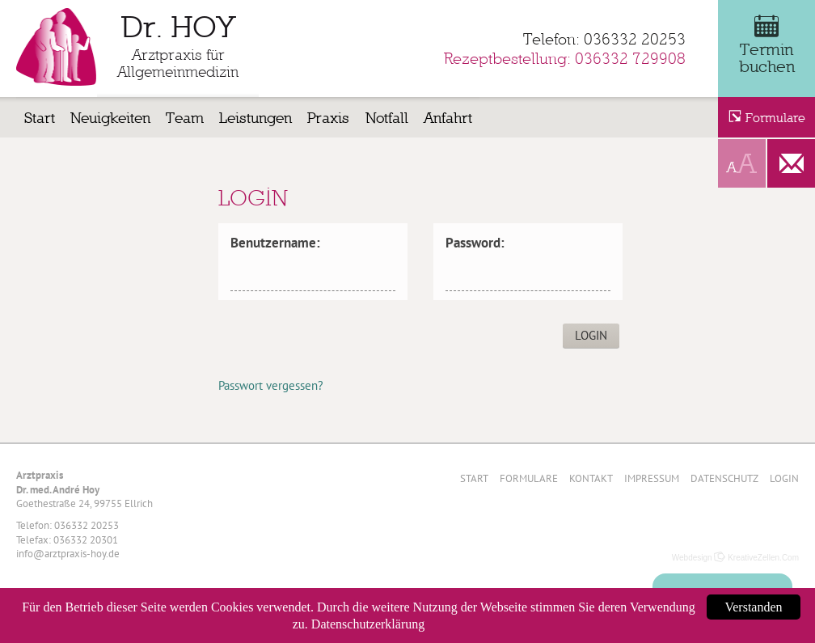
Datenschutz (724, 478)
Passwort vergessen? (270, 385)
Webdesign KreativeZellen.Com (735, 557)
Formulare (529, 478)
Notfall (386, 117)
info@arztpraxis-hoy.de (68, 554)
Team (185, 117)
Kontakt (591, 478)
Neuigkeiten (110, 117)
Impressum (651, 478)
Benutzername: (275, 243)
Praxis (328, 117)
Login (784, 478)
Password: (475, 243)
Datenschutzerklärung (367, 624)
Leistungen (255, 117)
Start (39, 117)
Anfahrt (448, 117)
